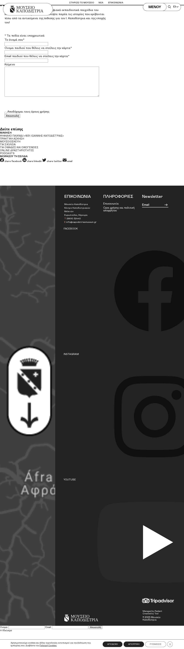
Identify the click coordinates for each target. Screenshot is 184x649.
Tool (156, 614)
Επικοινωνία (111, 204)
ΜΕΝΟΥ (154, 7)
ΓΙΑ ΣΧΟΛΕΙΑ (8, 144)
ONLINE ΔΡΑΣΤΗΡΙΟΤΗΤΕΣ (17, 150)
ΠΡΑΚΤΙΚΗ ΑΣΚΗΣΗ (12, 139)
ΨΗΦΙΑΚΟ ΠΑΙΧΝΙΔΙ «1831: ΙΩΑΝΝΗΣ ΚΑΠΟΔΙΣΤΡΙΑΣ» (32, 136)
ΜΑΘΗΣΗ (6, 133)
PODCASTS (7, 153)
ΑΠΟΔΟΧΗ (112, 644)
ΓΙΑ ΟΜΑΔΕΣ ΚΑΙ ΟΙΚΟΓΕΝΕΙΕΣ (19, 147)
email (68, 161)
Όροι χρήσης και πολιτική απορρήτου (119, 209)
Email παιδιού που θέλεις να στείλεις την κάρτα (37, 56)
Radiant (158, 611)
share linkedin (32, 161)
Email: (48, 627)
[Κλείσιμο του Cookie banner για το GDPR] (170, 644)
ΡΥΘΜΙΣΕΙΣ (155, 644)
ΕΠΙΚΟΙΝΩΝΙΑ (115, 3)
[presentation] (28, 104)
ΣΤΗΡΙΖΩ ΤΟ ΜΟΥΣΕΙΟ (81, 3)
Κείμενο (10, 64)
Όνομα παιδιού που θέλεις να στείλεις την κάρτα (38, 48)
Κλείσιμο (6, 630)
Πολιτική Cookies (48, 646)
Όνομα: (4, 627)
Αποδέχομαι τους (28, 111)
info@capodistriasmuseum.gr (81, 222)
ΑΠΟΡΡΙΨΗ (133, 644)
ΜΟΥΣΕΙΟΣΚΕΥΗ (10, 141)
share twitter (52, 161)
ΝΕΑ (101, 3)
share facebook (11, 161)
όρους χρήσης (40, 111)
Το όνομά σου (14, 39)
